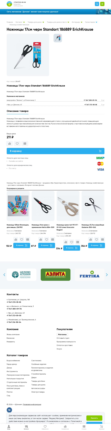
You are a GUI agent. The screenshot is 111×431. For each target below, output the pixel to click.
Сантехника (36, 361)
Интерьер (77, 22)
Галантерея (91, 22)
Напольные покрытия (15, 379)
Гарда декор (12, 364)
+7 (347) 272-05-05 (20, 2)
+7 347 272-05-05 (90, 105)
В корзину (55, 151)
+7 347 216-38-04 (14, 322)
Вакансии (10, 338)
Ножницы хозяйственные (19, 25)
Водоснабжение (13, 361)
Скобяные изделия (38, 364)
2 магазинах (90, 233)
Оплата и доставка (64, 345)
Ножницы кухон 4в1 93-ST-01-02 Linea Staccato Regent (67, 227)
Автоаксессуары (38, 388)
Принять (94, 418)
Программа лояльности (66, 342)
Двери (33, 378)
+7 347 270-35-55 (14, 302)
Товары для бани (38, 381)
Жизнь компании (13, 334)
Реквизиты (11, 342)
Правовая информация (32, 404)
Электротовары (38, 392)
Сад (8, 396)
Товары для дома (36, 22)
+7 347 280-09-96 (90, 100)
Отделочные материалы (17, 382)
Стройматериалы (38, 374)
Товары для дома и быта (58, 22)
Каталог (20, 22)
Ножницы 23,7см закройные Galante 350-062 (92, 227)
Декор (9, 368)
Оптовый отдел (63, 338)
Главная (10, 22)
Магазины (62, 334)
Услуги (59, 349)
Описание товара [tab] (17, 110)
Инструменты (12, 371)
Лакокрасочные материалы (18, 375)
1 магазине (14, 231)
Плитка (9, 392)
